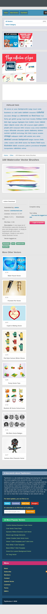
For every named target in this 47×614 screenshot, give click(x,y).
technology (20, 133)
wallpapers (14, 136)
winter (38, 136)
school (37, 128)
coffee (6, 143)
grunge (19, 119)
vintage (7, 136)
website (29, 136)
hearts (43, 143)
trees (30, 133)
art (12, 109)
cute (16, 143)
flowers (33, 143)
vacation (40, 133)
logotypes (21, 122)
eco (18, 116)
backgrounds (23, 109)
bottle (39, 109)
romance (27, 128)
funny (6, 119)
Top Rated (24, 12)
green (14, 119)
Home (6, 12)
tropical (34, 133)
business (7, 112)
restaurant (16, 128)
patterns (28, 146)
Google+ (35, 503)
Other (12, 155)
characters (32, 112)
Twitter (7, 503)
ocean (17, 125)
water (21, 136)
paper (36, 125)
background (23, 139)
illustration (8, 146)
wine (34, 136)
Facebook (15, 503)
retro (22, 128)
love (26, 122)
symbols (13, 133)
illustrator (6, 243)
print (11, 128)
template (43, 146)
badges (31, 139)
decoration (7, 116)
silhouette (13, 130)
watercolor (20, 243)
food (38, 143)
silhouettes (20, 130)
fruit (42, 116)
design (14, 116)
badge (30, 109)
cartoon (25, 112)
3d (5, 109)
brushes (6, 246)
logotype (14, 122)
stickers (40, 130)
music (37, 122)
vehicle (24, 148)
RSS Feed (25, 503)
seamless (43, 128)
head (23, 119)
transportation (8, 148)
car (13, 112)
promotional (35, 146)
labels (15, 146)
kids (5, 122)
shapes (6, 130)
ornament (30, 125)
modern (31, 122)
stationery (33, 130)
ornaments (21, 146)
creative (11, 143)
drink (20, 143)
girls (10, 119)
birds (41, 139)
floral (34, 116)
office (22, 125)
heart (28, 119)
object (6, 125)
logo (9, 122)
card (15, 112)
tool (13, 243)
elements (24, 116)
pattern (41, 125)
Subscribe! (30, 511)
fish (30, 116)
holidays (39, 119)
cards (20, 112)
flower (38, 116)
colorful (40, 112)
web (25, 136)
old (25, 125)
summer (7, 133)
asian (15, 109)
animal (9, 109)
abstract (7, 139)
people (6, 128)
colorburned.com (16, 210)
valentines (17, 148)
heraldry (32, 119)
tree (26, 133)
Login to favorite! (37, 222)
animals (15, 139)
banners (37, 139)
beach (35, 109)
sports (27, 130)
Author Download (9, 201)
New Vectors (14, 12)
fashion (25, 143)
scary (33, 128)
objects (11, 125)
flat (29, 143)
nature (42, 122)
